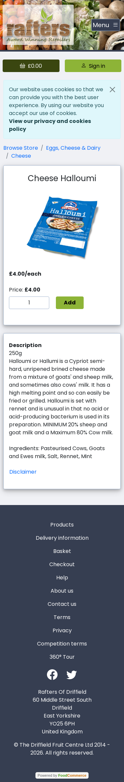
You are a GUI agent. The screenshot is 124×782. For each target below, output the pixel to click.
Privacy (62, 630)
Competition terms (62, 643)
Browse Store (20, 148)
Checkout (62, 564)
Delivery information (62, 538)
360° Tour (62, 657)
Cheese (21, 156)
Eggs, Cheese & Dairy (73, 148)
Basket (62, 551)
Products (62, 524)
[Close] (112, 89)
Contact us (62, 604)
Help (62, 577)
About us (62, 591)
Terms (62, 617)
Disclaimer (23, 472)
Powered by (62, 775)
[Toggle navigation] (105, 25)
